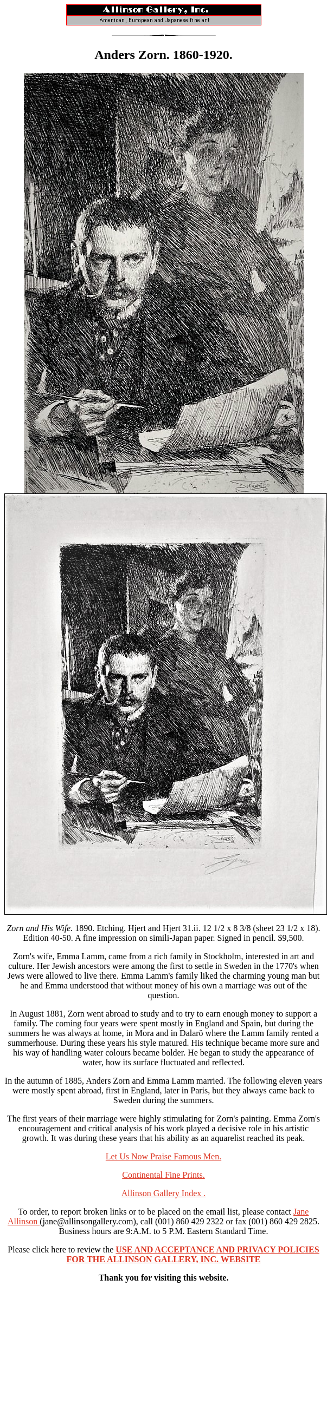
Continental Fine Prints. (163, 1174)
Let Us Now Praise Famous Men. (163, 1156)
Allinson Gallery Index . (163, 1193)
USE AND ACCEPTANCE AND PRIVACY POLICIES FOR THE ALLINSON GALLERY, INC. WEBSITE (193, 1254)
